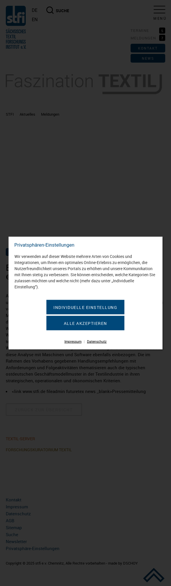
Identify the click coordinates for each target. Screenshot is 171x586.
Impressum (72, 341)
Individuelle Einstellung (85, 307)
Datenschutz (97, 341)
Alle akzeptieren (85, 323)
